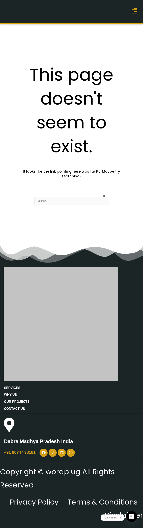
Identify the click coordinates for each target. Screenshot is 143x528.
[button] (134, 10)
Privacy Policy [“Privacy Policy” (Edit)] (34, 502)
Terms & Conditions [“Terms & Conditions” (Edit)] (103, 502)
